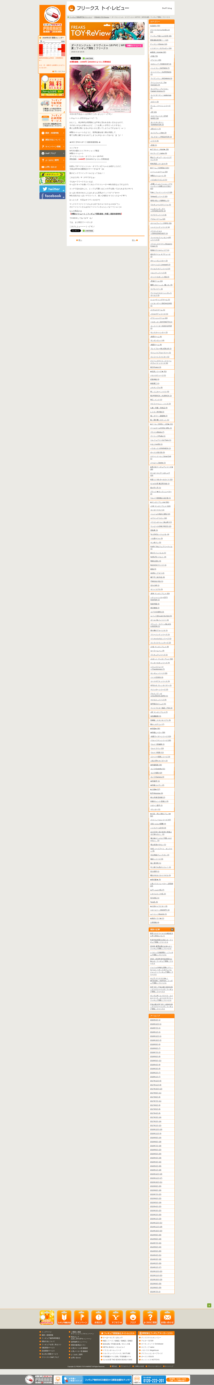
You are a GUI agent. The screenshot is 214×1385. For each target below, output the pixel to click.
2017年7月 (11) (155, 1101)
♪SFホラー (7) (155, 129)
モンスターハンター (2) (159, 332)
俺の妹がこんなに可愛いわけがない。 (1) (161, 839)
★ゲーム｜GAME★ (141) (159, 168)
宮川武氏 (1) (154, 898)
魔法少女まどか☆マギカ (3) (160, 875)
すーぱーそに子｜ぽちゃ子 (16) (160, 474)
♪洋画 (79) (154, 56)
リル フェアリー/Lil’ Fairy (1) (160, 440)
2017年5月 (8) (155, 1109)
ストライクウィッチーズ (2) (160, 643)
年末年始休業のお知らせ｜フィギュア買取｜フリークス (161, 941)
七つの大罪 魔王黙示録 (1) (160, 484)
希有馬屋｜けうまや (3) (158, 164)
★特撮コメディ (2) (157, 785)
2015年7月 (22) (155, 1194)
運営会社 (114, 1372)
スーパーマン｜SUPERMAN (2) (161, 73)
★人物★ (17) (155, 789)
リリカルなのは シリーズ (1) (160, 639)
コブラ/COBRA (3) (157, 612)
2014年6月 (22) (155, 1247)
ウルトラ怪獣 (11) (157, 752)
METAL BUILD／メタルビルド (114, 1347)
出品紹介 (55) (155, 26)
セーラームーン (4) (157, 651)
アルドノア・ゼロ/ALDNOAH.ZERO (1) (159, 695)
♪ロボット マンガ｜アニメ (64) (161, 659)
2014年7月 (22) (155, 1243)
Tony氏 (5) (154, 902)
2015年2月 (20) (155, 1215)
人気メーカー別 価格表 (79, 1351)
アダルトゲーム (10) (157, 219)
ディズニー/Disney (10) (158, 44)
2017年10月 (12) (156, 1089)
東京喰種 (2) (154, 608)
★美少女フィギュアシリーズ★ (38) (161, 468)
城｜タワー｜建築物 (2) (158, 416)
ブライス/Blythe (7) (157, 432)
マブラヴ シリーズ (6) (158, 215)
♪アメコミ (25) (155, 60)
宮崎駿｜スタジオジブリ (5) (160, 720)
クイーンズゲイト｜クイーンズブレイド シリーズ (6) (161, 362)
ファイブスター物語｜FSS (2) (161, 708)
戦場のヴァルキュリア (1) (159, 250)
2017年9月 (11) (155, 1093)
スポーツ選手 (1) (156, 805)
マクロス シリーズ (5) (158, 700)
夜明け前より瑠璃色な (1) (159, 201)
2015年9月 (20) (155, 1186)
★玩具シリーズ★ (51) (158, 371)
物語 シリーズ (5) (156, 859)
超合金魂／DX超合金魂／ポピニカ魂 (116, 1344)
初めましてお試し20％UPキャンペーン (81, 1338)
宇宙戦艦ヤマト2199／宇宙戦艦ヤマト (117, 1357)
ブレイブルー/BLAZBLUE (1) (161, 349)
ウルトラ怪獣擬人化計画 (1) (160, 498)
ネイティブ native (147, 1347)
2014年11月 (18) (156, 1227)
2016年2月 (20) (155, 1166)
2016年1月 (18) (155, 1170)
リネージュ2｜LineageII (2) (160, 265)
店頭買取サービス (48, 1351)
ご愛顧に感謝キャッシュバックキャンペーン (82, 1333)
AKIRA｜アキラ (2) (157, 573)
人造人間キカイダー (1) (159, 761)
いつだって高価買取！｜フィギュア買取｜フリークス (161, 954)
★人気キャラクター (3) (158, 906)
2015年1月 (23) (155, 1219)
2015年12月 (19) (156, 1174)
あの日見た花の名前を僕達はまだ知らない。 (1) (161, 833)
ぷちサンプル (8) (156, 388)
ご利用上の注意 (139, 1372)
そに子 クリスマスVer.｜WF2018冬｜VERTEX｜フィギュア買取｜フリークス (161, 980)
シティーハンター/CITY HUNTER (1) (159, 599)
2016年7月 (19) (155, 1146)
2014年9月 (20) (155, 1235)
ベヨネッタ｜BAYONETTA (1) (161, 322)
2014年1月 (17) (155, 1267)
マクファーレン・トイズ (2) (160, 404)
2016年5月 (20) (155, 1154)
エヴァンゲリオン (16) (158, 518)
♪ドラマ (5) (154, 141)
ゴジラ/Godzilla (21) (157, 769)
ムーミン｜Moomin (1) (158, 914)
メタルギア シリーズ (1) (159, 314)
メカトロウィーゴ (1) (158, 375)
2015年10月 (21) (156, 1182)
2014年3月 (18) (155, 1259)
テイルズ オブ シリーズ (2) (160, 269)
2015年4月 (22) (155, 1206)
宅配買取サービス (48, 1348)
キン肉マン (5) (155, 542)
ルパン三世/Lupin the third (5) (161, 616)
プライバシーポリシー (154, 1372)
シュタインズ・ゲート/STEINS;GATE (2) (158, 210)
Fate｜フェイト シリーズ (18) (161, 192)
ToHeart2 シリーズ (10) (158, 196)
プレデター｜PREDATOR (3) (161, 137)
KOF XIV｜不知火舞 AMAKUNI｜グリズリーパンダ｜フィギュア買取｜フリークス (161, 989)
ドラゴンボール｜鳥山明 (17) (161, 522)
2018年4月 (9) (155, 1065)
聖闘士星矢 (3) (155, 561)
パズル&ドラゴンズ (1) (158, 180)
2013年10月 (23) (156, 1279)
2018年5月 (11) (155, 1061)
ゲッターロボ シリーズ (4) (160, 663)
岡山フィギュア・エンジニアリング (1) (161, 158)
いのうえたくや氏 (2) (158, 894)
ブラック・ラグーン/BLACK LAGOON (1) (160, 625)
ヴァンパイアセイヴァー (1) (160, 353)
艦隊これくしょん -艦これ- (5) (161, 285)
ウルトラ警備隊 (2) (157, 744)
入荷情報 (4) (154, 922)
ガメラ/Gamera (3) (157, 777)
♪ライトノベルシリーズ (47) (160, 820)
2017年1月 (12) (155, 1125)
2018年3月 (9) (155, 1069)
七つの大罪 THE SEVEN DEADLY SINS (117, 1360)
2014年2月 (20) (155, 1263)
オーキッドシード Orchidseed (152, 1344)
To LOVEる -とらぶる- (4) (159, 534)
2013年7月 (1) (155, 1292)
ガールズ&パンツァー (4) (159, 620)
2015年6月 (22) (155, 1198)
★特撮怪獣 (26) (156, 765)
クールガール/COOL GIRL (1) (161, 428)
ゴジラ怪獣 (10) (156, 773)
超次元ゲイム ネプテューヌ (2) (160, 255)
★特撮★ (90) (155, 729)
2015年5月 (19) (155, 1202)
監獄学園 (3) (154, 604)
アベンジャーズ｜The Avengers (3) (159, 84)
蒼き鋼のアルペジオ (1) (159, 630)
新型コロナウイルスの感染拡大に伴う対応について (161, 935)
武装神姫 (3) (154, 379)
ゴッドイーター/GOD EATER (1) (161, 327)
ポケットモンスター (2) (159, 261)
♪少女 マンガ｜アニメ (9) (159, 647)
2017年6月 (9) (155, 1105)
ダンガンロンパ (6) (157, 340)
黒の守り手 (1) (155, 488)
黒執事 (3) (154, 530)
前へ (80, 240)
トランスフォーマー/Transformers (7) (157, 668)
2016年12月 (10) (156, 1129)
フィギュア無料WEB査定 (51, 1338)
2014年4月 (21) (155, 1255)
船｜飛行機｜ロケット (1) (159, 420)
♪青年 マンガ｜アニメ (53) (160, 594)
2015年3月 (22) (155, 1211)
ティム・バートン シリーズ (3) (160, 107)
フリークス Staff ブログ (50, 1357)
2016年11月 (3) (155, 1133)
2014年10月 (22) (156, 1231)
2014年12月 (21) (156, 1223)
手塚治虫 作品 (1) (156, 581)
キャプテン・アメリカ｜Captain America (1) (160, 90)
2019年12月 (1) (155, 1024)
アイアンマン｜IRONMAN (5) (161, 78)
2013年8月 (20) (155, 1288)
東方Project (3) (155, 367)
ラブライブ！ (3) (156, 289)
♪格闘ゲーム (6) (156, 345)
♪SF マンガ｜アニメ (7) (159, 712)
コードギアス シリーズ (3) (160, 681)
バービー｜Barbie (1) (158, 463)
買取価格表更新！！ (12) (159, 40)
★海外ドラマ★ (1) (157, 918)
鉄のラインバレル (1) (158, 553)
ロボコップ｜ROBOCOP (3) (161, 64)
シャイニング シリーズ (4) (160, 227)
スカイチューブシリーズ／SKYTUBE (116, 1353)
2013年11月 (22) (156, 1275)
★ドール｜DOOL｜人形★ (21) (161, 424)
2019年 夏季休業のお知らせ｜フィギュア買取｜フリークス (161, 947)
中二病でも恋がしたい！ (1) (160, 867)
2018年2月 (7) (155, 1073)
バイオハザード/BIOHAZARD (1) (161, 305)
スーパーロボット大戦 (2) (159, 277)
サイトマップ (169, 1372)
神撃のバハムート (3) (158, 176)
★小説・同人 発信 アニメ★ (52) (160, 815)
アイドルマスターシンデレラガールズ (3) (161, 294)
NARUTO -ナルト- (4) (158, 557)
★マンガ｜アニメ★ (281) (159, 502)
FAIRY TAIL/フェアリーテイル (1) (161, 548)
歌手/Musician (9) (156, 793)
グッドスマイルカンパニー (151, 1338)
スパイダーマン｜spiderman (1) (161, 96)
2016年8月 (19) (155, 1142)
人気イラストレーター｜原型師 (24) (161, 885)
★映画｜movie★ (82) (158, 52)
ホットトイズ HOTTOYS (150, 1360)
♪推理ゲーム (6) (156, 337)
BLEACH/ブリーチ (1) (158, 565)
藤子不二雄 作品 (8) (157, 577)
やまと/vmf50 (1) (156, 444)
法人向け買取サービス (50, 1354)
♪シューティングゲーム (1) (160, 300)
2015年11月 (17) (156, 1178)
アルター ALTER (147, 1341)
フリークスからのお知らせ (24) (160, 31)
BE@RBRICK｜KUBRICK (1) (161, 396)
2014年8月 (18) (155, 1239)
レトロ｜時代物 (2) (157, 412)
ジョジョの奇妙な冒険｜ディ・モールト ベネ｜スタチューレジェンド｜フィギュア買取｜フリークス (161, 971)
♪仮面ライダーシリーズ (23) (160, 736)
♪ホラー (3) (154, 102)
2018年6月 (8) (155, 1056)
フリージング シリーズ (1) (160, 634)
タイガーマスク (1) (157, 510)
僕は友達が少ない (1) (158, 845)
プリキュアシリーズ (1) (159, 655)
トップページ (46, 1332)
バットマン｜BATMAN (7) (160, 68)
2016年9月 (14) (155, 1138)
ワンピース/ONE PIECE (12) (160, 526)
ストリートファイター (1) (159, 357)
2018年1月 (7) (155, 1077)
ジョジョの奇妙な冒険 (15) (160, 514)
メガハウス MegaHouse (150, 1350)
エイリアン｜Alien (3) (159, 133)
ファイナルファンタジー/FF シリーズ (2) (160, 239)
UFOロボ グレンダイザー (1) (161, 685)
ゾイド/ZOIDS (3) (156, 677)
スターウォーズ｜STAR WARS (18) (159, 117)
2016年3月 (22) (155, 1162)
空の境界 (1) (154, 871)
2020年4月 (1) (155, 1020)
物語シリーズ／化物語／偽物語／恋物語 (118, 1341)
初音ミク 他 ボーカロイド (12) (161, 479)
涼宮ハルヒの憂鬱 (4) (158, 824)
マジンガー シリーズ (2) (159, 689)
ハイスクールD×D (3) (158, 828)
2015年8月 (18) (155, 1190)
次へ (134, 240)
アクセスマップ (125, 1372)
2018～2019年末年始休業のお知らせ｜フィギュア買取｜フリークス (161, 961)
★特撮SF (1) (155, 781)
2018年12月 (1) (155, 1036)
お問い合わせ (76, 1358)
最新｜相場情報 (47, 1335)
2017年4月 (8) (155, 1113)
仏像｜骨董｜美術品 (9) (158, 408)
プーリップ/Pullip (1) (157, 436)
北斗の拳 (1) (154, 585)
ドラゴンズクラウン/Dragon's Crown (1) (161, 245)
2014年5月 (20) (155, 1251)
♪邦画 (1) (153, 145)
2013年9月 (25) (155, 1284)
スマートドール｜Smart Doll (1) (160, 457)
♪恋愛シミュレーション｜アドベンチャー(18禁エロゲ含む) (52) (161, 186)
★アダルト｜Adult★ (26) (159, 149)
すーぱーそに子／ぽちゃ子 (113, 1338)
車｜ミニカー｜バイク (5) (159, 392)
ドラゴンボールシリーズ (112, 1350)
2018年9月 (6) (155, 1044)
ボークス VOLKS (147, 1357)
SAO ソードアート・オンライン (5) (161, 850)
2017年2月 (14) (155, 1121)
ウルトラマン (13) (157, 748)
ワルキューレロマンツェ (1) (160, 205)
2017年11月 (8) (155, 1085)
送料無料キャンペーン (79, 1342)
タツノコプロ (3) (156, 589)
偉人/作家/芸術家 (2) (157, 797)
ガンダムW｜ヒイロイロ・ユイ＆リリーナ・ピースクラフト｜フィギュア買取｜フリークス (161, 998)
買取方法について (48, 1341)
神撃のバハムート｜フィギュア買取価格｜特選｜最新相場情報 (96, 214)
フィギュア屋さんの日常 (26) (161, 36)
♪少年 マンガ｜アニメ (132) (160, 506)
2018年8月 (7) (155, 1048)
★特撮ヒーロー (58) (157, 732)
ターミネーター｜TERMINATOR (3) (157, 123)
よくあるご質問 (76, 1354)
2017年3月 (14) (155, 1117)
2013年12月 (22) (156, 1271)
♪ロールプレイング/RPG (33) (161, 223)
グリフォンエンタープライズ (152, 1353)
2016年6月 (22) (155, 1150)
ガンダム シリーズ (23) (158, 673)
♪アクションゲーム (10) (159, 318)
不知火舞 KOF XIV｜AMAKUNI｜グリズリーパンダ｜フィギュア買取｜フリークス (161, 1006)
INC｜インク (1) (156, 400)
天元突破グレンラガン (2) (159, 855)
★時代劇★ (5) (155, 880)
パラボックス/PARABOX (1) (160, 448)
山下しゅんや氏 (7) (157, 890)
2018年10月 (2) (155, 1040)
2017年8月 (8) (155, 1097)
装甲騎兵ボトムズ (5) (158, 704)
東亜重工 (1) (154, 383)
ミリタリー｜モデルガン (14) (161, 48)
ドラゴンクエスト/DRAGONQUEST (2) (159, 232)
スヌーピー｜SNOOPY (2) (160, 910)
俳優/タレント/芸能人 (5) (159, 801)
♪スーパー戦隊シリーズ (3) (160, 757)
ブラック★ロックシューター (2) (161, 493)
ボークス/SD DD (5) (157, 452)
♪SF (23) (153, 112)
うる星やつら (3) (156, 538)
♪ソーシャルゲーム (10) (159, 172)
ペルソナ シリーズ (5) (158, 273)
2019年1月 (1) (155, 1032)
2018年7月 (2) (155, 1052)
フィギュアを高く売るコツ (51, 1345)
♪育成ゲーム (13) (156, 281)
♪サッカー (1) (155, 809)
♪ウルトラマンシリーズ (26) (160, 740)
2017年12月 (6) (155, 1081)
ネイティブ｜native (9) (158, 153)
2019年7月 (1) (155, 1028)
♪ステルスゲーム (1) (157, 310)
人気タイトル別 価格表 (79, 1348)
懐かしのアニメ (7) (157, 724)
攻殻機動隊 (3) (155, 716)
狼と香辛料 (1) (155, 863)
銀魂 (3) (153, 569)
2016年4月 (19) (155, 1158)
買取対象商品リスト (78, 1345)
